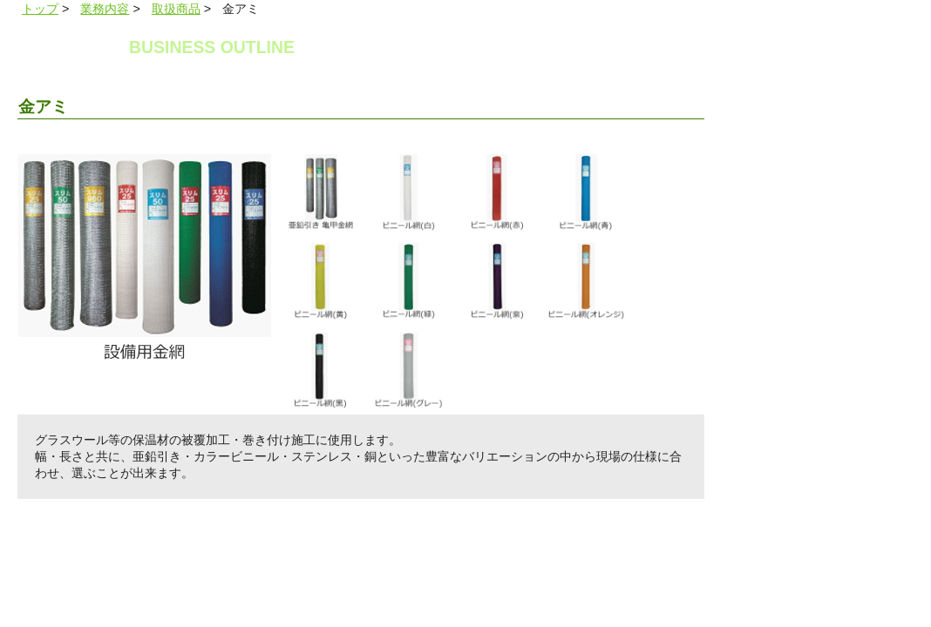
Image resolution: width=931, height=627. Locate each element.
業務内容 (104, 9)
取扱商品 (176, 9)
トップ (40, 9)
